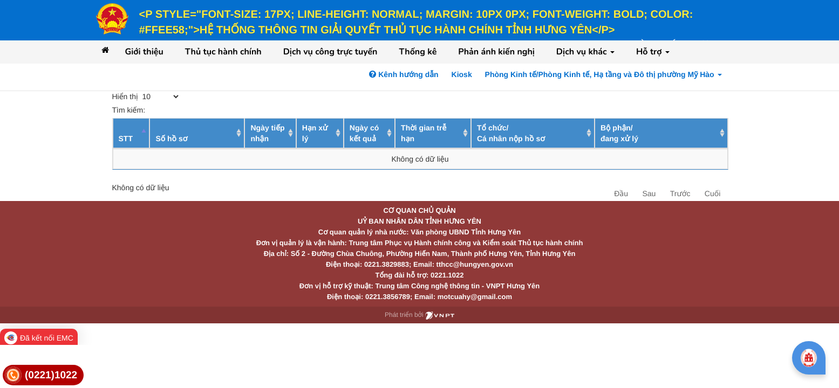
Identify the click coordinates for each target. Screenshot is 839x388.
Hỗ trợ (653, 52)
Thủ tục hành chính (223, 52)
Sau (649, 193)
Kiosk (462, 74)
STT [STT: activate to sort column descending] (126, 138)
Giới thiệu (144, 52)
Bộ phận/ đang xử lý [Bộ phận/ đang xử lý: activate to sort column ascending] (619, 133)
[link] (43, 375)
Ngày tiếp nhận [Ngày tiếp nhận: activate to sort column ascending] (267, 133)
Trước (680, 193)
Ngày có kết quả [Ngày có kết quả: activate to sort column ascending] (364, 133)
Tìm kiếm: (191, 110)
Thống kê (417, 52)
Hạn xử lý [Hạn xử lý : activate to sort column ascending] (315, 133)
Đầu (621, 193)
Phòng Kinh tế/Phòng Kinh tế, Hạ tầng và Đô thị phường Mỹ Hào (603, 74)
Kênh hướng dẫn (403, 74)
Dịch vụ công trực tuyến (330, 52)
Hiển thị (146, 96)
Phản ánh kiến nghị (496, 52)
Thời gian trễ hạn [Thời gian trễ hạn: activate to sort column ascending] (423, 133)
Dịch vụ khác (585, 52)
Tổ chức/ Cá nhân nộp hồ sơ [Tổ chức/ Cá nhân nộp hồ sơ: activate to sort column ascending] (511, 133)
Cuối (712, 193)
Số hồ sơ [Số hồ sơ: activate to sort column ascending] (171, 138)
